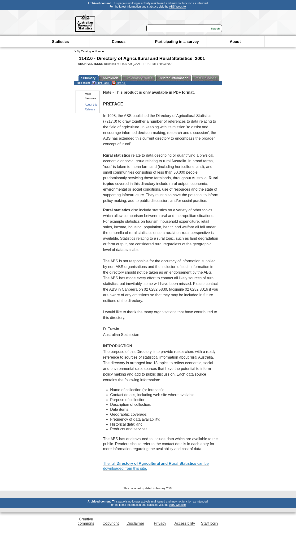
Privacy (160, 523)
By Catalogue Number (91, 51)
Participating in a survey (177, 42)
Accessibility (184, 523)
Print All (118, 82)
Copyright (111, 523)
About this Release (91, 107)
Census (119, 42)
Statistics (60, 42)
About (235, 42)
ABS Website (177, 6)
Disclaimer (135, 523)
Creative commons (86, 521)
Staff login (209, 523)
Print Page (100, 82)
